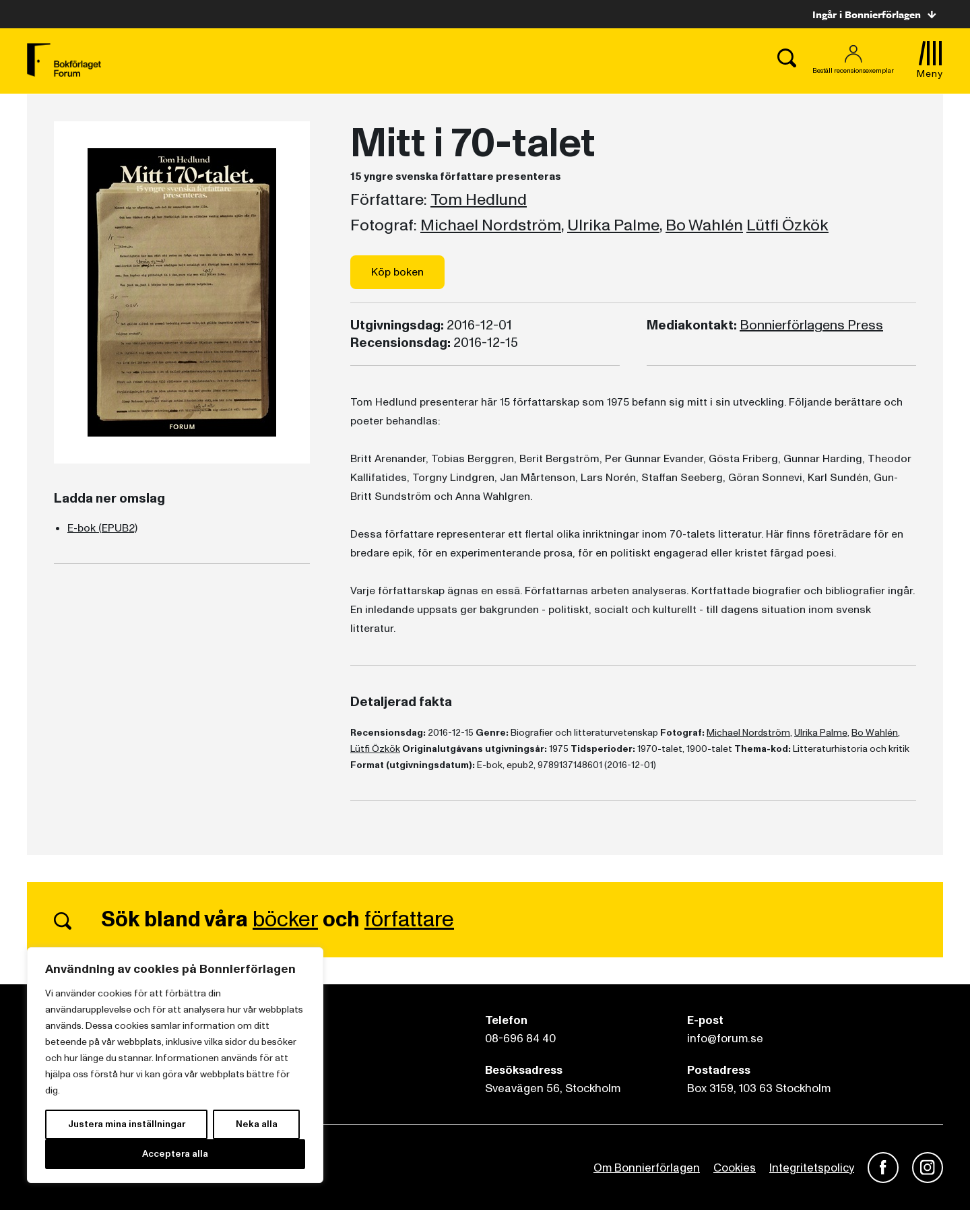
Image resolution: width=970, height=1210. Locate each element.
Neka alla (257, 1124)
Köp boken (397, 272)
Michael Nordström (490, 225)
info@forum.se (725, 1038)
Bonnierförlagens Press (811, 325)
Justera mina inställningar (126, 1124)
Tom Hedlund (478, 200)
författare (409, 919)
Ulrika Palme (613, 225)
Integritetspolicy (811, 1168)
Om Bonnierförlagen (646, 1168)
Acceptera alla (175, 1153)
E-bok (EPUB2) (102, 528)
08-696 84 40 (520, 1038)
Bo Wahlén (704, 225)
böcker (285, 919)
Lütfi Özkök (787, 225)
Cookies (734, 1168)
